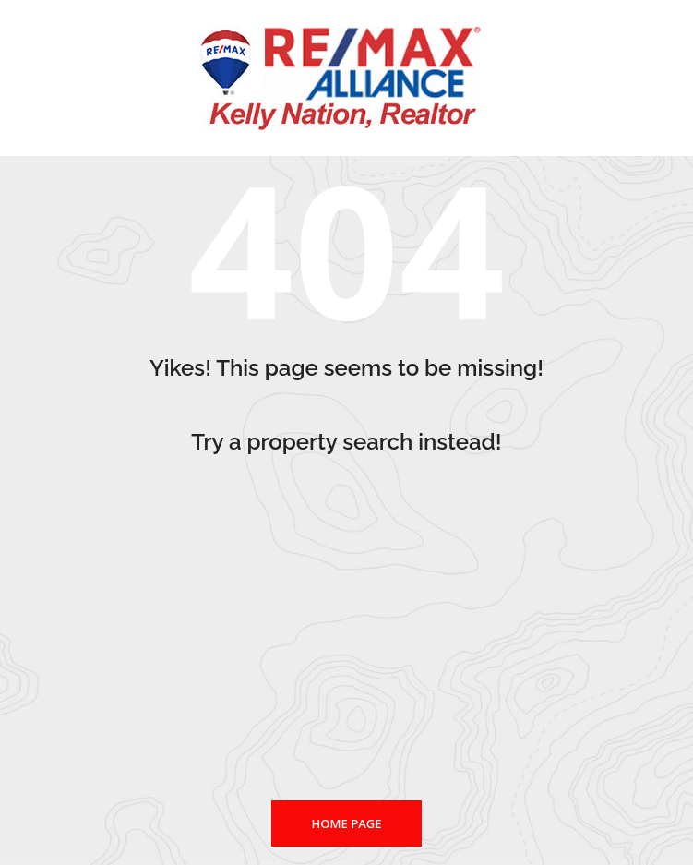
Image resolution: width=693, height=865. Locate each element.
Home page (347, 823)
